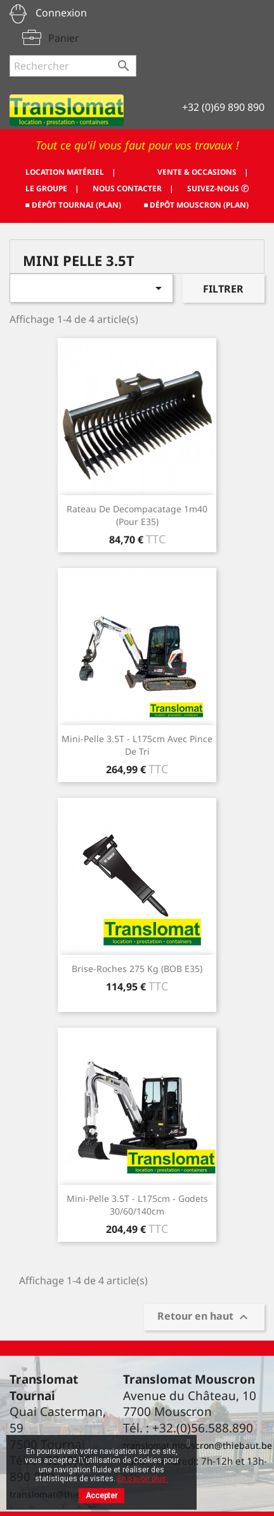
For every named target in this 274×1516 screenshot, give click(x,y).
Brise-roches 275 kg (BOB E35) (137, 969)
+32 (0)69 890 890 (223, 107)
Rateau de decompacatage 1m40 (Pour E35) (137, 515)
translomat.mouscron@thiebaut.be (197, 1445)
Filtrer (223, 289)
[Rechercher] (73, 66)
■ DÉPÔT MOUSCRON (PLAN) (196, 204)
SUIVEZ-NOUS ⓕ (218, 188)
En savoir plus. (142, 1478)
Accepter (101, 1495)
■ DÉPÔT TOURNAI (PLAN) (73, 204)
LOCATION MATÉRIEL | (70, 172)
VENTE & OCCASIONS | (203, 172)
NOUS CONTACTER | (133, 188)
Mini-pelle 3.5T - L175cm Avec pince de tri (137, 745)
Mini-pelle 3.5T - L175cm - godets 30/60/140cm (137, 1204)
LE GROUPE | (52, 188)
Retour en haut (204, 1317)
